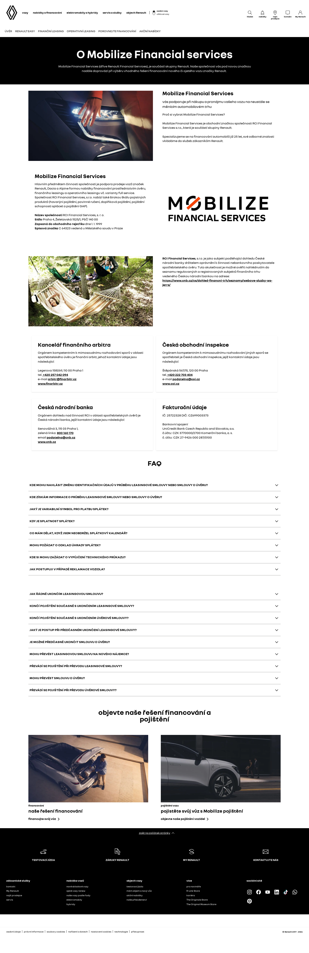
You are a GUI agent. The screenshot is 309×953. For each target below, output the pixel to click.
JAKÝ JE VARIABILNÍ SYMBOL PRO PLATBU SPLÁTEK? (69, 509)
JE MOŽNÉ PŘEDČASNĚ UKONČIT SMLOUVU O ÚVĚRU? (70, 642)
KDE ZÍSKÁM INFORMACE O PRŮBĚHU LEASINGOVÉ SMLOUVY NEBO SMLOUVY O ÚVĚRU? (96, 497)
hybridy (70, 904)
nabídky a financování (47, 12)
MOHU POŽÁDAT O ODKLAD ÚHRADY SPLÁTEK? (65, 545)
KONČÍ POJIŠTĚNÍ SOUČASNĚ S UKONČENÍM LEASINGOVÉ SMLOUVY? (82, 606)
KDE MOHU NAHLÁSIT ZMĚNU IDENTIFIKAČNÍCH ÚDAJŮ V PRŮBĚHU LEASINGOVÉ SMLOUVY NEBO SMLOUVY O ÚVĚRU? (119, 485)
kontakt (10, 886)
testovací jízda (135, 886)
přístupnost (137, 931)
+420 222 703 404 (180, 375)
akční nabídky (135, 895)
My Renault (12, 890)
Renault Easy (25, 31)
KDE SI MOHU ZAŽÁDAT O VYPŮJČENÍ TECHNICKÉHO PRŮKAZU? (78, 557)
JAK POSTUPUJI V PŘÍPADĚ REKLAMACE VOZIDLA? (67, 569)
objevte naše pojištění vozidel (183, 818)
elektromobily (74, 899)
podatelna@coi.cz (186, 379)
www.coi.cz (170, 383)
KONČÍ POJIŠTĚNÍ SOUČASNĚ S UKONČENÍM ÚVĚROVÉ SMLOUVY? (79, 618)
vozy (25, 12)
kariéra (190, 895)
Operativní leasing (81, 31)
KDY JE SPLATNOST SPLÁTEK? (52, 521)
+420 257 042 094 (55, 375)
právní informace (34, 931)
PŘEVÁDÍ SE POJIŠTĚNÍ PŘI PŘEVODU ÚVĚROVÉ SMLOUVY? (73, 690)
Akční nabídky (150, 31)
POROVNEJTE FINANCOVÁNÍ (117, 31)
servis (9, 899)
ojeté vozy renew (75, 890)
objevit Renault (136, 12)
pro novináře (193, 886)
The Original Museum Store (201, 904)
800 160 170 (65, 433)
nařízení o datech (78, 931)
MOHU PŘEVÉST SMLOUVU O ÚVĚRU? (57, 678)
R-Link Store (193, 890)
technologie (121, 931)
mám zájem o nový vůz (139, 890)
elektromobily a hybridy (82, 12)
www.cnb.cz (47, 442)
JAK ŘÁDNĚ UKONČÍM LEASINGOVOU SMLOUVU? (66, 594)
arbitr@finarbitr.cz (62, 379)
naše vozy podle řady (78, 895)
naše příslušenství (137, 899)
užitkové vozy (163, 14)
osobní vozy (162, 11)
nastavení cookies (101, 932)
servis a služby (112, 12)
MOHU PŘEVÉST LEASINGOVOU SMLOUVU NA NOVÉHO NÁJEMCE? (79, 654)
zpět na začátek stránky (154, 832)
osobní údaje (13, 931)
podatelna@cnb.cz (61, 437)
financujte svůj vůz (42, 818)
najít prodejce (14, 895)
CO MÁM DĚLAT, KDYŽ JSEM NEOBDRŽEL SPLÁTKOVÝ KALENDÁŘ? (78, 533)
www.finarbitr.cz (50, 383)
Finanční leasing (51, 31)
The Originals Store (197, 899)
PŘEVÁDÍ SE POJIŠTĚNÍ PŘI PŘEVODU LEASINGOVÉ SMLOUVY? (76, 666)
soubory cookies (56, 931)
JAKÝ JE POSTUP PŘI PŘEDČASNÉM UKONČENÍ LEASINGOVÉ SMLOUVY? (83, 630)
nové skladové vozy (77, 886)
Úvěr (8, 31)
